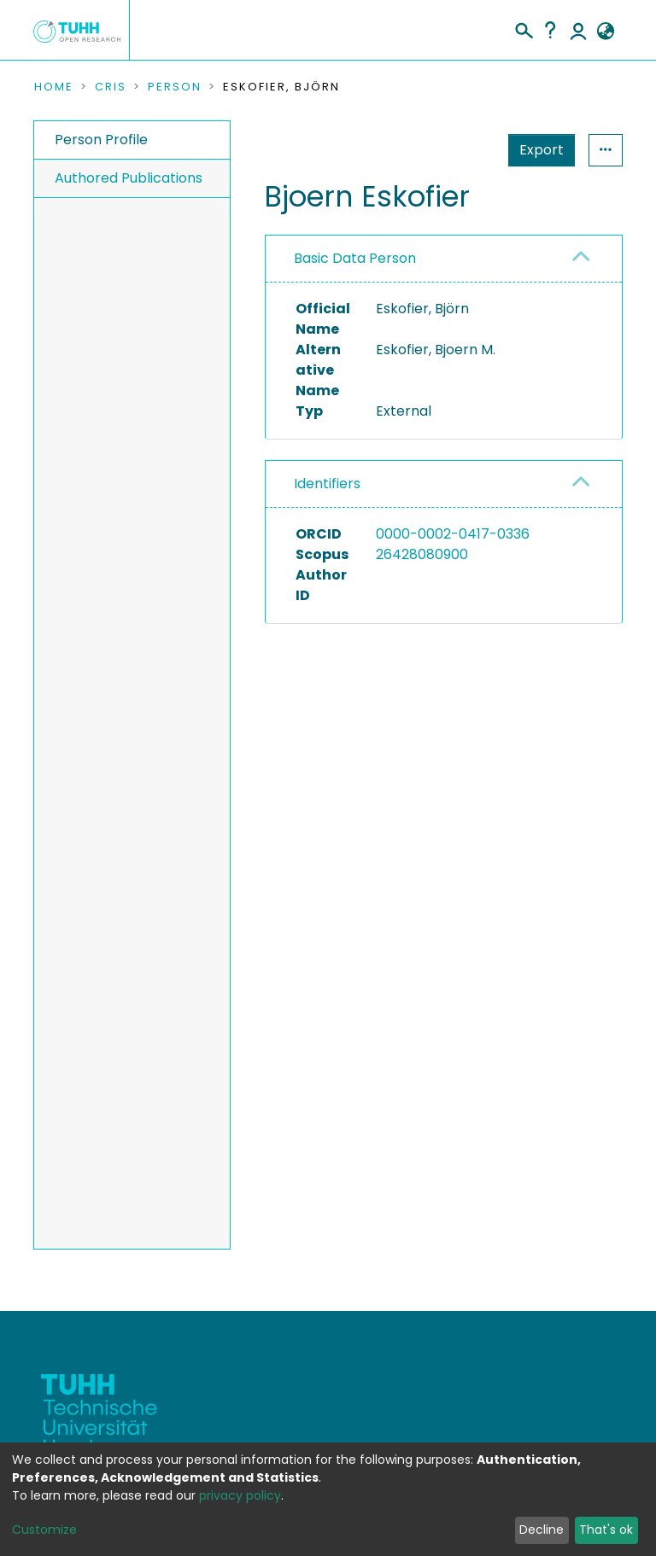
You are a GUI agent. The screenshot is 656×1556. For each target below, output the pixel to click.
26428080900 (422, 554)
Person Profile (101, 139)
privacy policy (240, 1495)
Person (175, 87)
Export (541, 150)
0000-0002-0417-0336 (453, 534)
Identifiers (327, 483)
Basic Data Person (355, 258)
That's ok (606, 1529)
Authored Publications (128, 178)
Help (550, 30)
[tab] (444, 259)
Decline (541, 1529)
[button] (605, 31)
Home (53, 87)
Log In (578, 30)
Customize (44, 1529)
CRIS (110, 87)
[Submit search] (523, 28)
